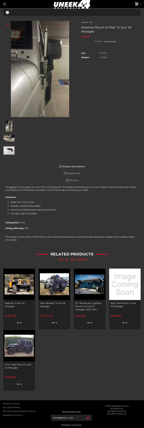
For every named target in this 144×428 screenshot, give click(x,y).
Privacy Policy (11, 403)
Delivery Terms (11, 407)
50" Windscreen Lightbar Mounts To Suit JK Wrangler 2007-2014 (88, 306)
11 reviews (98, 41)
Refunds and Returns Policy (19, 411)
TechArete (76, 425)
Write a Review (110, 41)
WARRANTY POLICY (13, 415)
